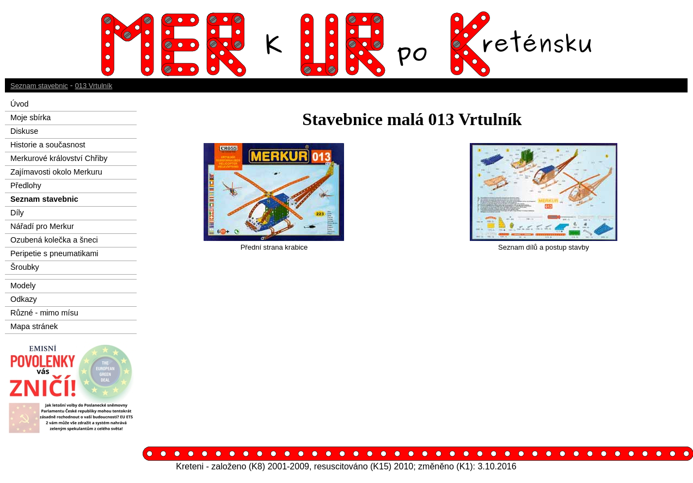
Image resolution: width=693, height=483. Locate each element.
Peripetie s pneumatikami (54, 253)
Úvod (19, 104)
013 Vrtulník (94, 86)
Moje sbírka (30, 117)
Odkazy (23, 299)
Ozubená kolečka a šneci (54, 240)
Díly (17, 212)
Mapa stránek (34, 326)
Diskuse (24, 131)
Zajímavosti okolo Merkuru (56, 172)
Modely (22, 285)
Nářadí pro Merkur (42, 226)
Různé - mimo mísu (44, 312)
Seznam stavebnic (39, 86)
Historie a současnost (47, 144)
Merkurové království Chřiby (58, 158)
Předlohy (25, 185)
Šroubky (24, 267)
